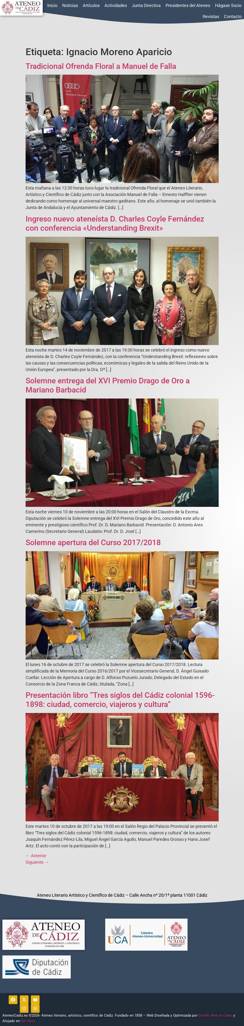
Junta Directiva (146, 5)
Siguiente (37, 862)
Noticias (70, 5)
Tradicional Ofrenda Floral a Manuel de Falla (101, 66)
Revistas (211, 16)
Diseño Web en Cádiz (215, 1015)
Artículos (91, 5)
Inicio (52, 5)
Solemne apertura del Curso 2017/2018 (93, 542)
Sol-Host (28, 1021)
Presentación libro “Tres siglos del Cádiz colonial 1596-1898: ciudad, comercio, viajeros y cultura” (120, 700)
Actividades (116, 5)
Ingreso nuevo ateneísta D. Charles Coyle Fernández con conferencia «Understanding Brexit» (115, 223)
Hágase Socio (228, 5)
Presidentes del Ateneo (188, 5)
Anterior (36, 855)
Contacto (233, 16)
